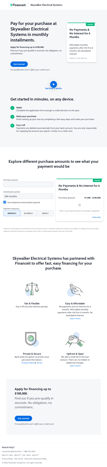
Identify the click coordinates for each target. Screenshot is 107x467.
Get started (19, 64)
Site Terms (18, 459)
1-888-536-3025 (29, 451)
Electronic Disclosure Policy (36, 459)
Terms (39, 362)
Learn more (96, 217)
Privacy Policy (28, 362)
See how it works (53, 88)
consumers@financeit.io (12, 451)
